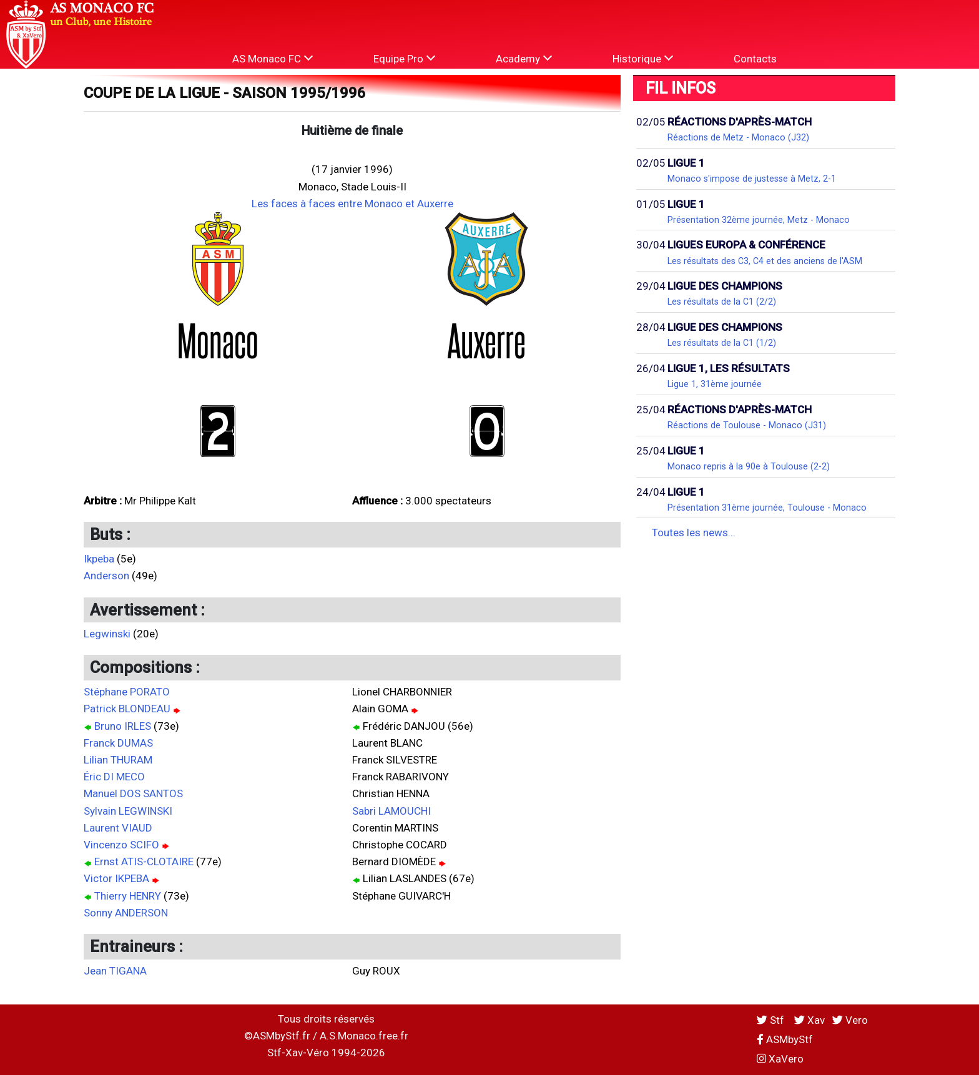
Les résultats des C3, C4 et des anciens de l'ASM (764, 261)
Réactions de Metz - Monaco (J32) (738, 137)
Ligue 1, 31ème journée (714, 384)
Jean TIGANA (115, 971)
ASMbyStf (785, 1039)
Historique (642, 58)
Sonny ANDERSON (126, 912)
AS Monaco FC (272, 58)
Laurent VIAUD (118, 828)
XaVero (780, 1059)
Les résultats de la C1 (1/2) (721, 343)
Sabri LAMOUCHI (391, 811)
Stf (772, 1020)
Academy (524, 58)
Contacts (755, 58)
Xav (809, 1020)
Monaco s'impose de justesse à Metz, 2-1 (751, 179)
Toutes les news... (693, 532)
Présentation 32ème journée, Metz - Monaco (758, 220)
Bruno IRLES (122, 726)
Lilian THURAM (118, 759)
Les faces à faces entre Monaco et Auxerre (352, 203)
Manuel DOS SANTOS (133, 793)
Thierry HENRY (127, 896)
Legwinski (107, 633)
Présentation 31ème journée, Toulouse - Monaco (767, 508)
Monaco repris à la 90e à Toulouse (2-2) (748, 466)
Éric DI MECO (114, 776)
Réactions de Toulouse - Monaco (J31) (746, 425)
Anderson (106, 575)
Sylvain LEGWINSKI (128, 811)
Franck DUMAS (118, 743)
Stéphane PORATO (127, 691)
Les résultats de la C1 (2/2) (721, 302)
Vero (850, 1020)
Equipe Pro (404, 58)
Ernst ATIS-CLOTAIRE (144, 861)
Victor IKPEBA (116, 878)
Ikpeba (99, 558)
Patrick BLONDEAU (127, 708)
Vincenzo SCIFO (121, 844)
